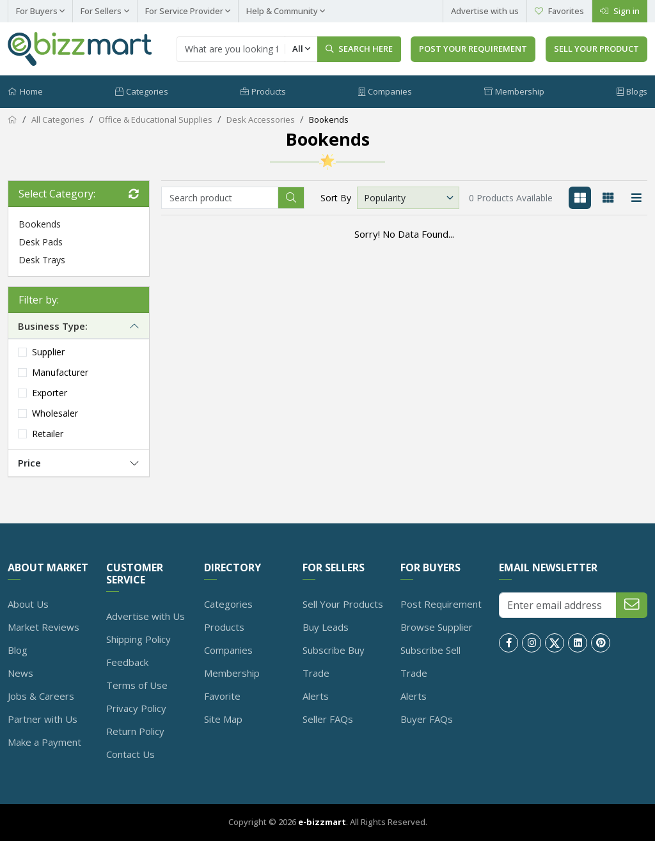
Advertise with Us (145, 616)
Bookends (329, 120)
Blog (18, 650)
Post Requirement (441, 604)
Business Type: (53, 326)
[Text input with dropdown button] (231, 49)
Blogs (632, 91)
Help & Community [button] (282, 11)
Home (25, 91)
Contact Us (130, 754)
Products (263, 91)
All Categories (57, 120)
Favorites (559, 11)
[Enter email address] (558, 605)
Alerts (316, 696)
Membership (514, 91)
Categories (228, 604)
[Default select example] (408, 198)
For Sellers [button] (101, 11)
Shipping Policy (138, 639)
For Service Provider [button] (184, 11)
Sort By (335, 198)
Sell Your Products (343, 604)
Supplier (48, 352)
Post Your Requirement (473, 48)
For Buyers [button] (37, 11)
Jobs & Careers (41, 696)
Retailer (47, 434)
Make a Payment (44, 742)
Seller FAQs (328, 719)
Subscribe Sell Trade (430, 661)
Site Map (223, 719)
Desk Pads (41, 242)
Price (29, 463)
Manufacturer (60, 373)
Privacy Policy (136, 708)
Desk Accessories (260, 120)
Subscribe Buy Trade (334, 661)
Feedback (127, 662)
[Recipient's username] (219, 198)
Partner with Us (42, 719)
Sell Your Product (596, 48)
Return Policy (135, 731)
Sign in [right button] (620, 11)
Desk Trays (42, 260)
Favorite (222, 696)
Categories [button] (141, 91)
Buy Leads (326, 627)
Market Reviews (43, 627)
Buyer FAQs (426, 719)
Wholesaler (55, 414)
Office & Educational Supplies (155, 120)
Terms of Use (137, 685)
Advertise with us (485, 11)
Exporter (49, 393)
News (20, 673)
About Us (28, 604)
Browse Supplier (436, 627)
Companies (385, 91)
